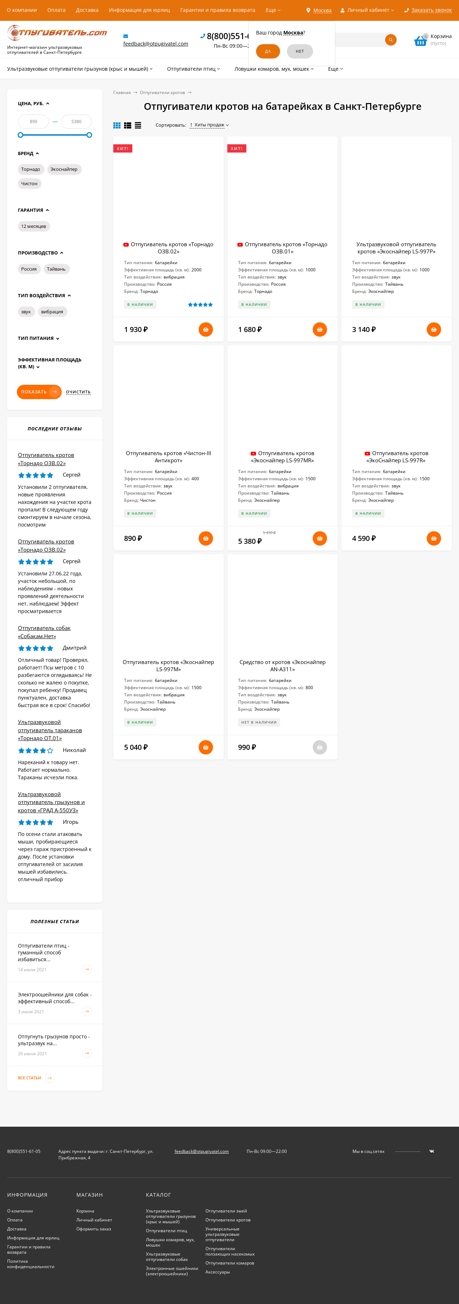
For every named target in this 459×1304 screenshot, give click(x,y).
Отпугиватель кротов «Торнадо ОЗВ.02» (172, 247)
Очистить (78, 391)
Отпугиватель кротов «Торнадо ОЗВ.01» (286, 247)
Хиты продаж (207, 124)
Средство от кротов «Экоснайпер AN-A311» (283, 665)
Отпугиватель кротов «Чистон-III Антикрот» (168, 456)
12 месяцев (33, 226)
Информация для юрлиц (139, 9)
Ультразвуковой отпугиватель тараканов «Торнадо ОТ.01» (50, 730)
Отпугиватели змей (226, 1211)
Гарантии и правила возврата (217, 9)
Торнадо (30, 169)
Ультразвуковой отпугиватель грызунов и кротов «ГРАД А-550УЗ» (51, 802)
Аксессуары (217, 1272)
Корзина (85, 1211)
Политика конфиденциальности (31, 1264)
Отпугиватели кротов (162, 92)
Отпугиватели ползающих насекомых (230, 1251)
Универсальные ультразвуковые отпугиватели (222, 1234)
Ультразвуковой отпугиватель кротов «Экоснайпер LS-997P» (396, 247)
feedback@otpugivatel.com (155, 43)
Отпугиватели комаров (229, 1263)
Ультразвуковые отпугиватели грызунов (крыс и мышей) (171, 1216)
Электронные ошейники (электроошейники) (172, 1271)
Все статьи (36, 1078)
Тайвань (56, 269)
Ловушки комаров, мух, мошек (170, 1242)
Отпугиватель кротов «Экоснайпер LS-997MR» (282, 456)
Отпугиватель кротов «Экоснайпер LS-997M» (168, 665)
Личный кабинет (94, 1220)
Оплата (56, 9)
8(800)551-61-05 (237, 36)
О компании (22, 9)
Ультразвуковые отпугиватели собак (167, 1256)
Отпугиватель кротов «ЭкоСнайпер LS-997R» (397, 456)
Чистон (29, 183)
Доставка (87, 9)
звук (26, 311)
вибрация (52, 311)
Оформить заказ (93, 1229)
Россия (29, 269)
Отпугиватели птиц (166, 1231)
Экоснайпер (64, 169)
